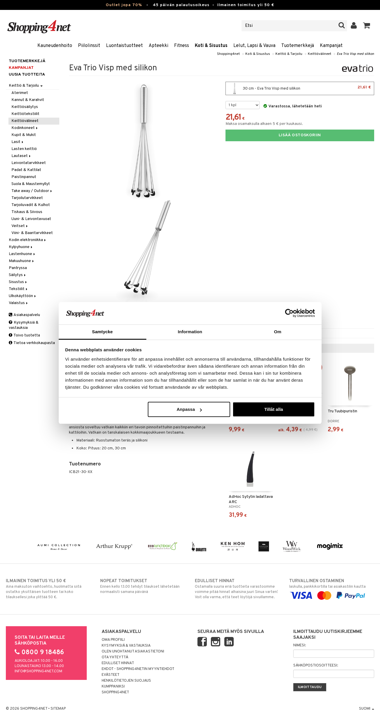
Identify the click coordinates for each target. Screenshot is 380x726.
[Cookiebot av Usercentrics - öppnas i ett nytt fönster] (289, 313)
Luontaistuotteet (124, 46)
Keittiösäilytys (24, 106)
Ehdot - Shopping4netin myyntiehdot (138, 669)
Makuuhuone (22, 261)
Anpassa (189, 409)
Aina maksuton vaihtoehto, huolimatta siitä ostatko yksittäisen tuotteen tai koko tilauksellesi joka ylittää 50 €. (48, 589)
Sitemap (58, 708)
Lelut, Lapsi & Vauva (254, 46)
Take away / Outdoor (32, 191)
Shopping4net (228, 54)
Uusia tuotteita (27, 74)
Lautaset (21, 155)
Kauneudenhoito (54, 46)
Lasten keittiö (24, 148)
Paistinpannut (23, 176)
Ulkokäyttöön (23, 296)
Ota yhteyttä (115, 657)
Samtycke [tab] (102, 331)
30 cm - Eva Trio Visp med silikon (300, 88)
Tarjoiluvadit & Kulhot (30, 205)
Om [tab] (277, 331)
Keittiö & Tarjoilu (288, 54)
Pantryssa (18, 268)
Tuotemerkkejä (297, 46)
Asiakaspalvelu (24, 315)
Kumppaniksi (113, 686)
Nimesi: (299, 645)
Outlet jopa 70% (124, 5)
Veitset (20, 226)
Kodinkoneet (25, 127)
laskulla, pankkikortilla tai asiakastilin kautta (331, 588)
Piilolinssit (89, 46)
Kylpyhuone (21, 247)
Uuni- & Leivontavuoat (31, 219)
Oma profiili (113, 640)
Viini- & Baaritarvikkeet (32, 233)
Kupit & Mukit (23, 134)
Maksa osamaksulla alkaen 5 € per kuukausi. (264, 123)
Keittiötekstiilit (25, 113)
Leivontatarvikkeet (28, 162)
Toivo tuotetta (24, 335)
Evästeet (110, 675)
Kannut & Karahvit (27, 99)
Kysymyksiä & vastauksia (24, 325)
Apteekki (158, 46)
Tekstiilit (18, 289)
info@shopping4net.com (38, 671)
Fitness (181, 46)
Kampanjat (331, 46)
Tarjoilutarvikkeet (27, 198)
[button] (367, 25)
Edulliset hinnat (118, 663)
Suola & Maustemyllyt (30, 184)
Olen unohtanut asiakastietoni (133, 651)
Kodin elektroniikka (28, 240)
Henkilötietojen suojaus (126, 680)
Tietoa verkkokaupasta (32, 343)
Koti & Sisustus (211, 46)
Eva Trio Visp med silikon (355, 54)
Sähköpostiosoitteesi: (315, 665)
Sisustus (18, 282)
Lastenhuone (22, 254)
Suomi (366, 708)
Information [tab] (190, 331)
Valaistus (19, 303)
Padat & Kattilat (26, 169)
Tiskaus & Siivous (26, 212)
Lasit (17, 141)
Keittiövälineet (319, 54)
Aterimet (19, 92)
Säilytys (18, 275)
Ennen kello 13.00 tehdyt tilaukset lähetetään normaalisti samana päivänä (142, 586)
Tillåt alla (273, 409)
